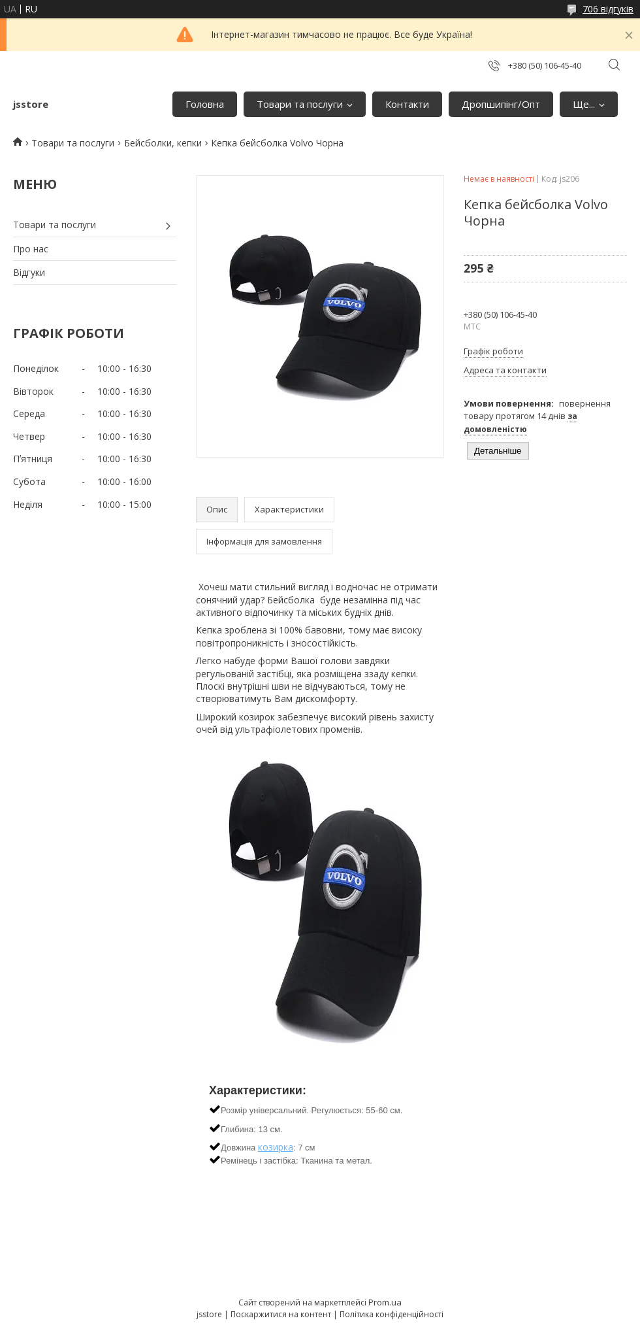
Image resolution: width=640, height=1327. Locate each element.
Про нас (30, 249)
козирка (275, 1147)
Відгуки (29, 272)
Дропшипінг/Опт (501, 103)
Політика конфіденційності (391, 1314)
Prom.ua (385, 1302)
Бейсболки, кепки (163, 143)
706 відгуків (608, 9)
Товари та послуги (300, 103)
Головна (204, 103)
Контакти (407, 103)
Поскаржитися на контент (281, 1314)
